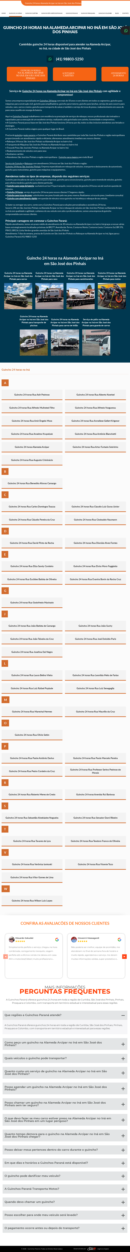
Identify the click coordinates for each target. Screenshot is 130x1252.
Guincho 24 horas (15, 192)
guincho (18, 135)
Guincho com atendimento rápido (22, 198)
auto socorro (29, 135)
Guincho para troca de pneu (19, 195)
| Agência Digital (97, 1249)
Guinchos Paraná (20, 116)
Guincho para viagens (68, 157)
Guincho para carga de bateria (20, 186)
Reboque (28, 163)
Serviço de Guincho (14, 163)
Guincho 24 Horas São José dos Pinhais (23, 166)
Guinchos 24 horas (48, 100)
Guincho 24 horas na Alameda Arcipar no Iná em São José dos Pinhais (62, 91)
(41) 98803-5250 (121, 3)
